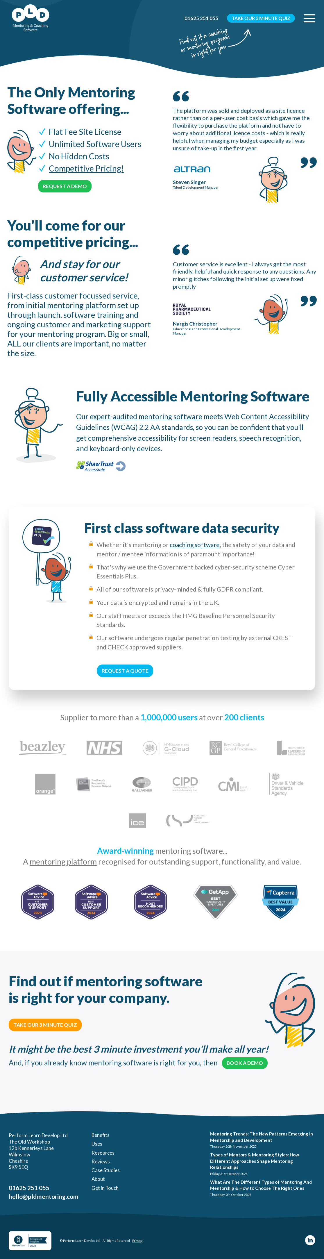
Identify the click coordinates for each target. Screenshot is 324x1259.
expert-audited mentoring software (146, 416)
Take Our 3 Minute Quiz (261, 18)
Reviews (101, 1161)
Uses (97, 1144)
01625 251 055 (201, 18)
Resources (103, 1153)
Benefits (101, 1135)
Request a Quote (125, 671)
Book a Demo (245, 1063)
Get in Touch (105, 1188)
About (98, 1179)
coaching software (195, 544)
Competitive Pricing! (86, 168)
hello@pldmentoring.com (43, 1196)
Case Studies (106, 1170)
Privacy (137, 1240)
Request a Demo (65, 186)
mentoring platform (81, 305)
